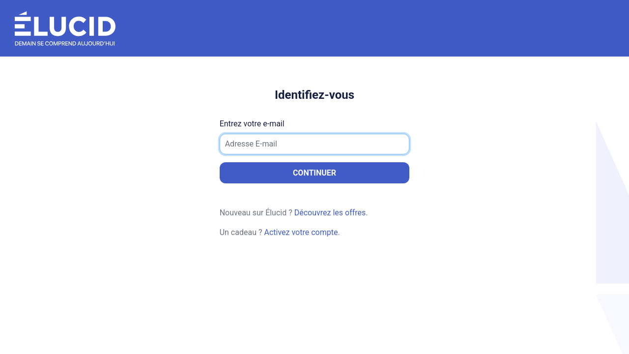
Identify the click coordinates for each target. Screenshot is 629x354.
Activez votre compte (301, 232)
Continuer (314, 172)
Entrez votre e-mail (252, 123)
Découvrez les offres (330, 212)
